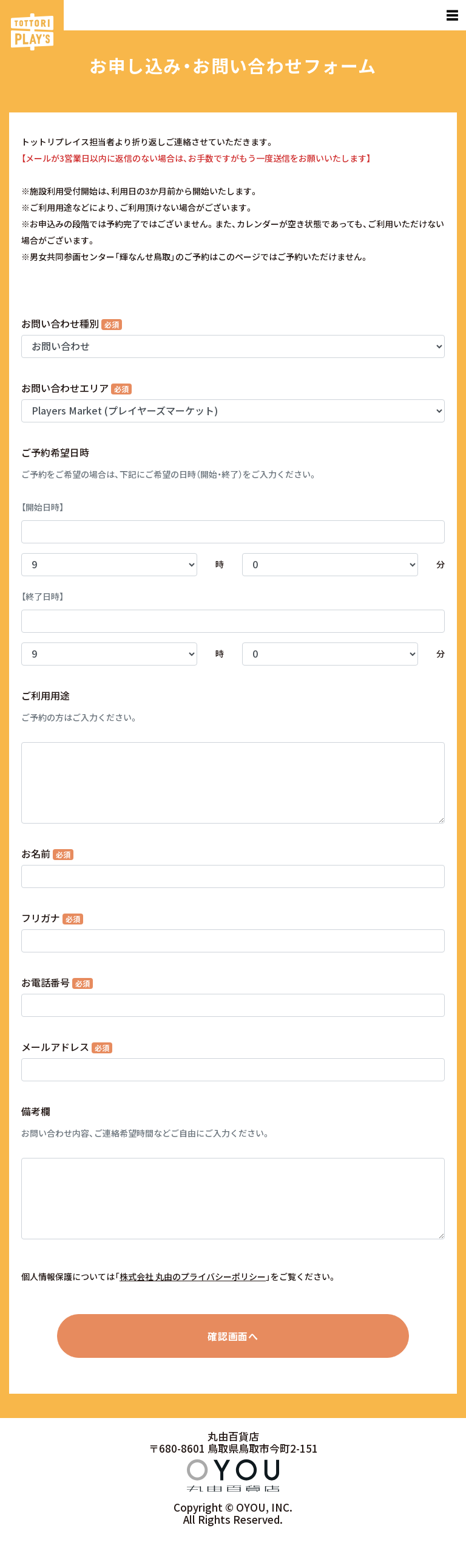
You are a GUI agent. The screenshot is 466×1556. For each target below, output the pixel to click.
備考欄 (35, 1111)
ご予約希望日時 (55, 452)
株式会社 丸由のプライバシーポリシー (193, 1276)
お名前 (47, 853)
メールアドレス (66, 1046)
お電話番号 (57, 982)
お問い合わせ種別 (71, 323)
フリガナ (52, 918)
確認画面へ (233, 1336)
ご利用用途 (45, 695)
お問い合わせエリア (76, 387)
